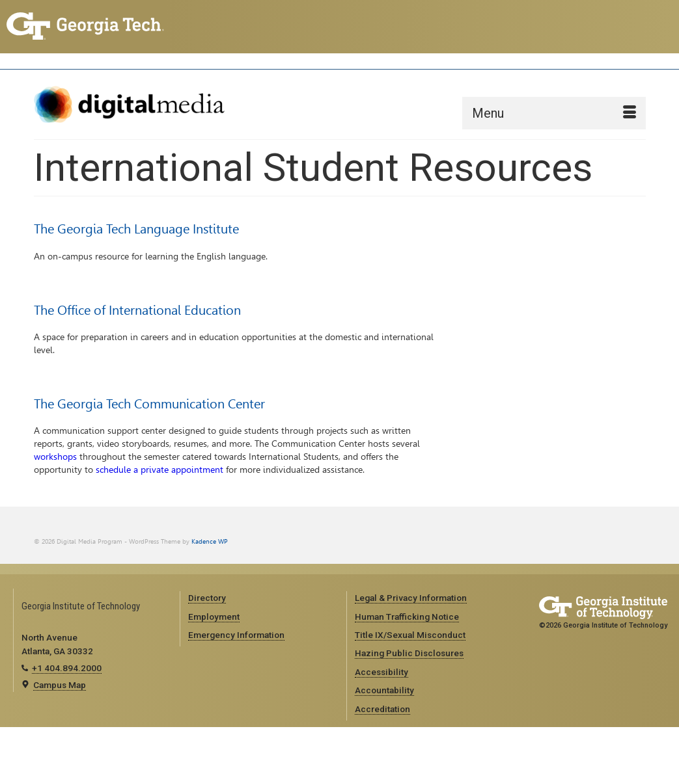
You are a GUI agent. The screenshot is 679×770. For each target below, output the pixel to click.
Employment (214, 616)
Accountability (384, 690)
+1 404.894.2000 (67, 668)
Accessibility (381, 672)
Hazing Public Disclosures (409, 653)
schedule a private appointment (159, 469)
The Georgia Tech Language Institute (136, 229)
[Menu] (554, 113)
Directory (207, 597)
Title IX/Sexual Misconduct (410, 635)
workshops (55, 456)
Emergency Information (236, 635)
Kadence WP (209, 541)
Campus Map (59, 685)
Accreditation (382, 709)
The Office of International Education (137, 310)
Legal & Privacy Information (411, 597)
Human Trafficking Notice (407, 616)
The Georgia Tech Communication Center (149, 404)
